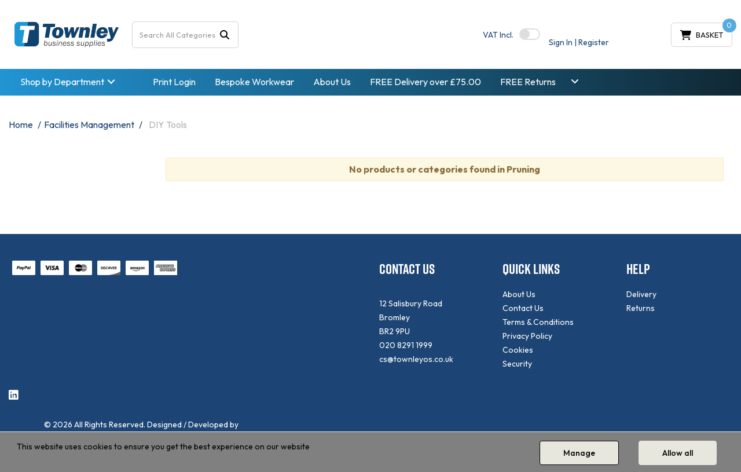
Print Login (174, 81)
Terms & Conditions (538, 322)
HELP (638, 269)
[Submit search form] (225, 34)
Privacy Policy (527, 336)
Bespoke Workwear (254, 81)
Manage (579, 453)
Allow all (677, 453)
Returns (640, 308)
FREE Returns (528, 81)
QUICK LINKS (531, 269)
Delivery (641, 294)
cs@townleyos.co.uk (416, 359)
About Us (332, 81)
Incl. (498, 35)
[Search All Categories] (185, 34)
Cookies (517, 350)
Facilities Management (89, 124)
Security (517, 363)
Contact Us (523, 308)
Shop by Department (62, 81)
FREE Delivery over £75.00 (425, 81)
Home (21, 124)
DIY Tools (168, 124)
